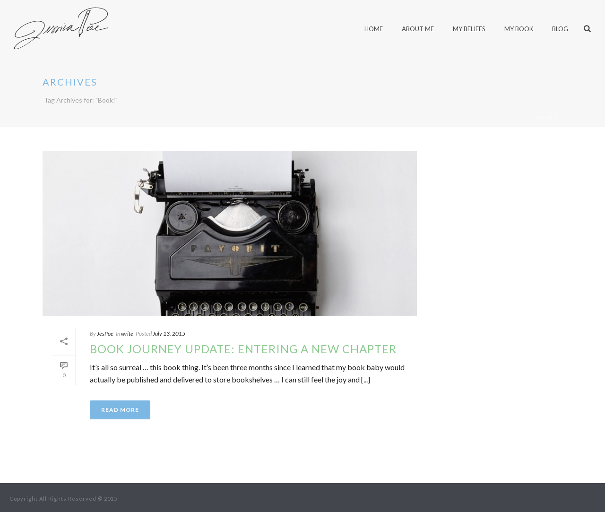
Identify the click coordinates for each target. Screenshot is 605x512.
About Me (418, 29)
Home (544, 118)
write (127, 333)
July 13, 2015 (169, 333)
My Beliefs (469, 29)
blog (560, 29)
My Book (518, 29)
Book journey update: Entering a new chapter (243, 349)
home (373, 29)
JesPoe (105, 333)
